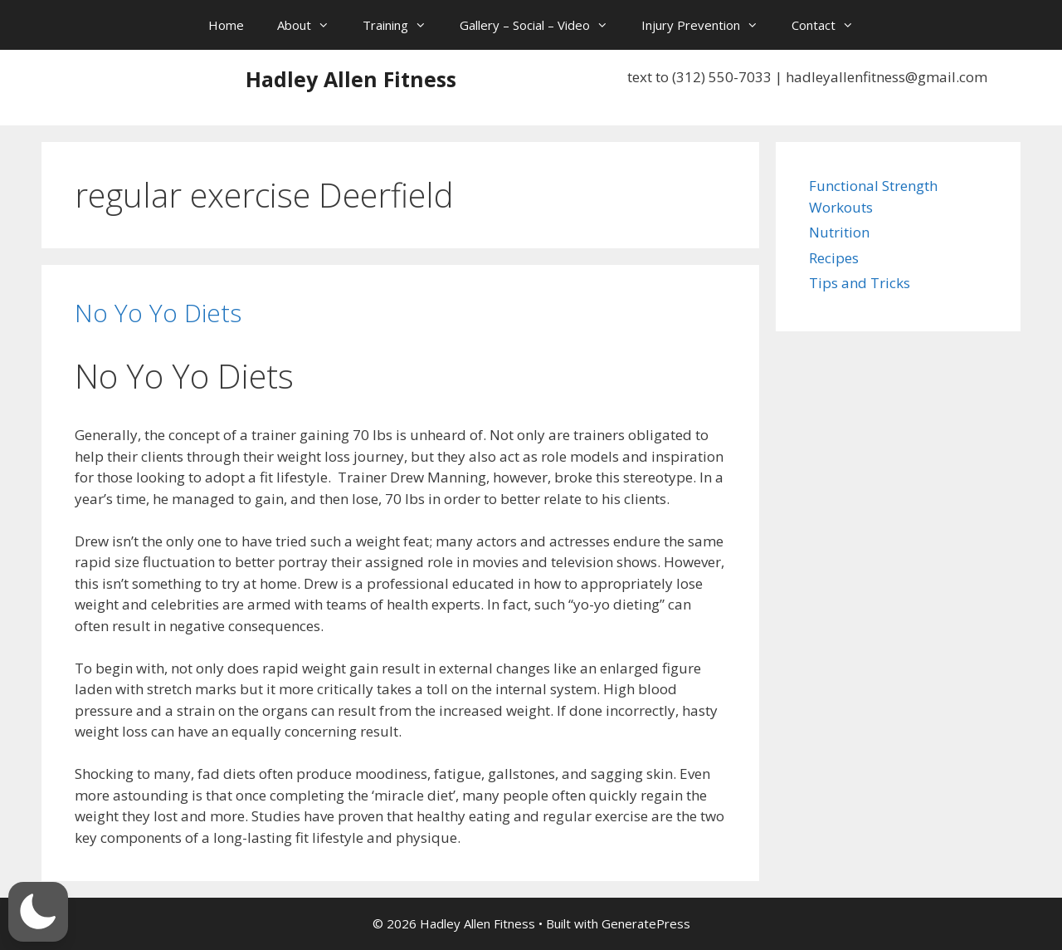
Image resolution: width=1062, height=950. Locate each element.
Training (403, 25)
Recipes (834, 257)
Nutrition (839, 232)
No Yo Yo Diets (158, 313)
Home (226, 25)
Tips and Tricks (859, 282)
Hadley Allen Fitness (351, 79)
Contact (831, 25)
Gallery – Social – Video (542, 25)
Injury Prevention (708, 25)
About (311, 25)
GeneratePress (646, 923)
